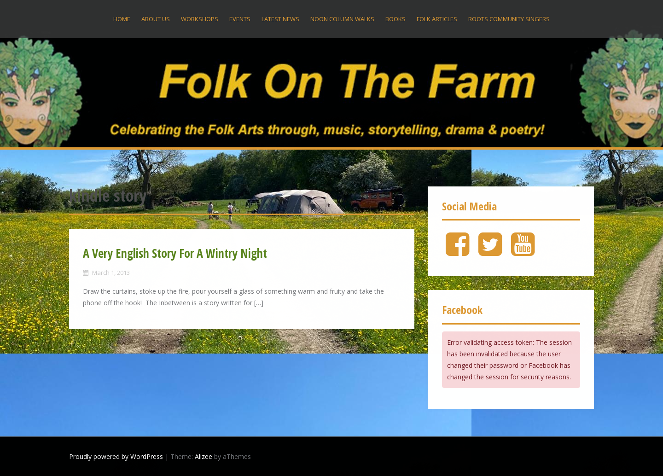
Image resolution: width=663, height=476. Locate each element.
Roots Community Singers (509, 19)
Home (121, 19)
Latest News (280, 19)
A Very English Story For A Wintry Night (175, 253)
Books (395, 19)
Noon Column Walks (342, 19)
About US (155, 19)
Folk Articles (437, 19)
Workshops (199, 19)
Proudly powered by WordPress (116, 456)
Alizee (203, 456)
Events (239, 19)
